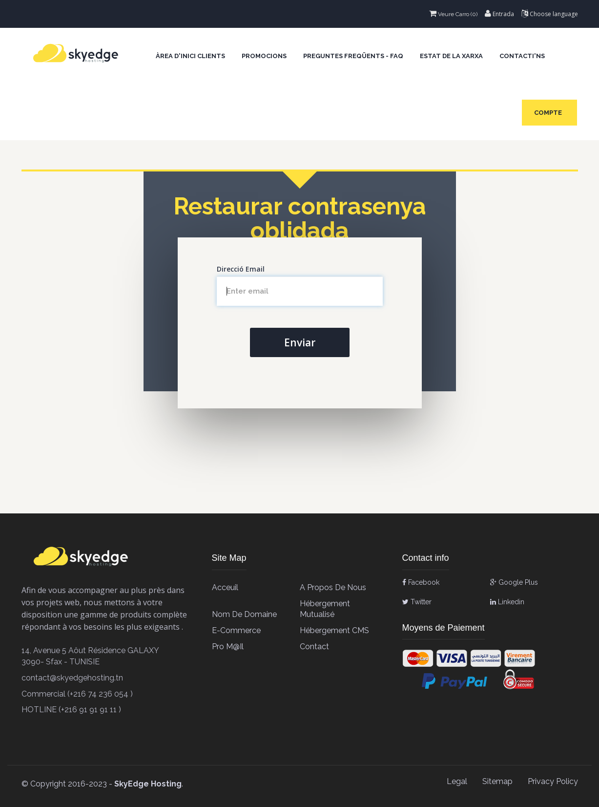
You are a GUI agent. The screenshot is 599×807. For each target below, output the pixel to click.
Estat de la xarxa (451, 56)
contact (314, 646)
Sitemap (497, 781)
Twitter (417, 602)
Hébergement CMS (334, 630)
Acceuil (225, 587)
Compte (549, 112)
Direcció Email (241, 269)
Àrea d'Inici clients (190, 56)
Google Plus (514, 582)
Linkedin (507, 602)
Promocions (264, 56)
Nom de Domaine (244, 614)
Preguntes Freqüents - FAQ (353, 56)
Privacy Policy (553, 781)
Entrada (499, 14)
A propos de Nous (333, 587)
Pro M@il (228, 646)
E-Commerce (236, 630)
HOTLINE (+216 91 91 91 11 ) (71, 709)
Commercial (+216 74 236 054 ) (77, 694)
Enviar (299, 342)
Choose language (549, 14)
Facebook (420, 582)
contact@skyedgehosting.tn (72, 677)
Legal (457, 781)
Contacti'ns (522, 56)
